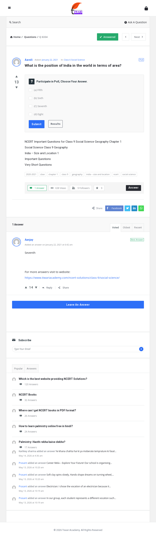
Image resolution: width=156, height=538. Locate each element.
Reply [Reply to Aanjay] (47, 287)
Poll (141, 59)
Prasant (23, 463)
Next (138, 37)
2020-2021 (31, 174)
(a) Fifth (38, 90)
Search (15, 22)
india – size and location (98, 174)
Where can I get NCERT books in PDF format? (47, 410)
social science (129, 174)
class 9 (65, 174)
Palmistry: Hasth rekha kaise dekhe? (42, 441)
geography (77, 174)
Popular (18, 368)
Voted (115, 227)
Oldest (126, 227)
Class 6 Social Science (74, 59)
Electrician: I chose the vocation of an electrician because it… (79, 486)
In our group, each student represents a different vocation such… (81, 498)
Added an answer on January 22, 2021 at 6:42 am (49, 244)
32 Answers (28, 400)
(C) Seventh (40, 106)
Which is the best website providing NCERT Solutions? (53, 378)
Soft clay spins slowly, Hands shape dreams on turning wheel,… (80, 474)
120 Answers (28, 384)
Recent (138, 227)
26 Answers (28, 415)
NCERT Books (28, 394)
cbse (42, 174)
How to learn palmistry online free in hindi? (46, 426)
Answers (31, 368)
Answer (133, 187)
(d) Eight (38, 114)
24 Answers (28, 431)
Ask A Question (135, 22)
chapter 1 (53, 174)
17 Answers (28, 447)
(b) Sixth (38, 98)
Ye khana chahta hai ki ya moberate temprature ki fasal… (86, 451)
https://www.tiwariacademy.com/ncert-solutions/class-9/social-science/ (72, 277)
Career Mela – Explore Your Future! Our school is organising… (79, 463)
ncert (116, 174)
